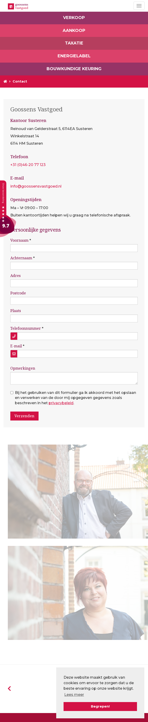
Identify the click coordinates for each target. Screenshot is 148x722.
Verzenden (24, 415)
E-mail (16, 346)
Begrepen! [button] (100, 706)
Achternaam (21, 257)
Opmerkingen (22, 368)
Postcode (18, 293)
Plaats (15, 310)
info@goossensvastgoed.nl (35, 186)
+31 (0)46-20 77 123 (28, 165)
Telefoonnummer (25, 328)
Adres (15, 275)
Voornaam (19, 240)
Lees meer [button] (74, 694)
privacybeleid (61, 403)
